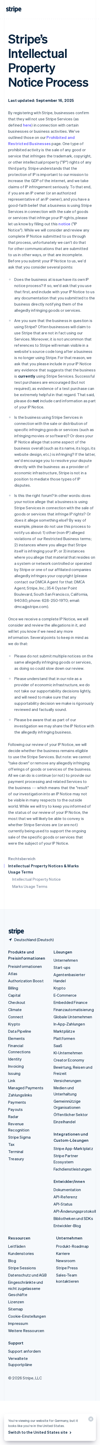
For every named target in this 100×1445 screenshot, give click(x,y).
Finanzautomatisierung (74, 1009)
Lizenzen (16, 1301)
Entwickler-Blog (67, 1225)
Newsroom (66, 1260)
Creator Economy (69, 1060)
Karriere (63, 1253)
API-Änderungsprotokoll (75, 1211)
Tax (11, 1144)
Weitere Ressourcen (26, 1330)
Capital (14, 995)
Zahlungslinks (20, 1095)
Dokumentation (67, 1189)
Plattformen (64, 1038)
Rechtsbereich (22, 858)
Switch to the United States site (40, 1432)
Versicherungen (67, 1080)
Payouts (15, 1109)
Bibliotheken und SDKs (73, 1218)
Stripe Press (67, 1267)
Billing (13, 988)
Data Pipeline (19, 1031)
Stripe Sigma (19, 1137)
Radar (13, 1116)
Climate (15, 1009)
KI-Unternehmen (68, 1052)
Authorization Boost (26, 980)
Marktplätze (64, 1031)
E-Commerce (65, 995)
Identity (15, 1059)
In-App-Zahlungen (69, 1024)
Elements (16, 1038)
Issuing (14, 1073)
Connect (15, 1016)
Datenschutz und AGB (27, 1275)
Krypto (14, 1024)
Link (11, 1080)
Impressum (18, 1323)
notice (64, 223)
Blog (12, 1260)
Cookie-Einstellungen (27, 1316)
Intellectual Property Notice (36, 879)
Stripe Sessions (22, 1267)
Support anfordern (24, 1351)
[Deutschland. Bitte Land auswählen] (31, 939)
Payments (17, 1102)
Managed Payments (25, 1087)
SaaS (58, 1045)
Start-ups (62, 967)
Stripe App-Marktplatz (73, 1148)
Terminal (15, 1151)
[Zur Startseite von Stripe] (14, 931)
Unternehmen (66, 960)
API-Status (63, 1204)
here (27, 125)
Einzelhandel (65, 1121)
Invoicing (16, 1066)
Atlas (12, 973)
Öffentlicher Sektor (71, 1114)
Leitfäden (17, 1246)
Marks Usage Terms (29, 886)
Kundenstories (21, 1253)
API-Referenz (65, 1196)
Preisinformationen (25, 966)
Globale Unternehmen (73, 1016)
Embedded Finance (71, 1002)
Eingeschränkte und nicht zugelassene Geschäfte (25, 1288)
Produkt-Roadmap (72, 1246)
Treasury (16, 1158)
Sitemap (15, 1309)
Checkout (17, 1002)
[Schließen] (90, 1420)
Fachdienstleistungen (73, 1169)
